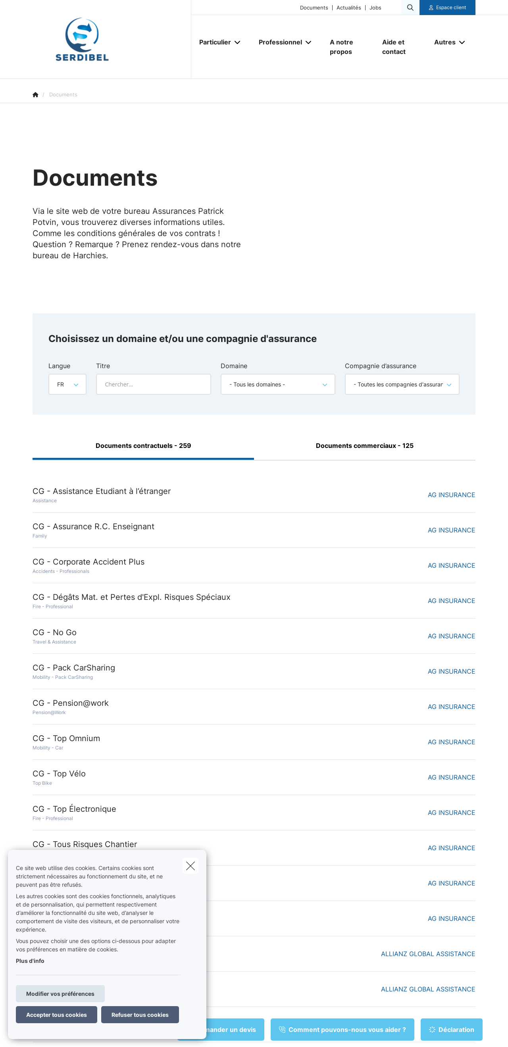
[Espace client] (447, 7)
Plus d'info (30, 960)
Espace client (451, 7)
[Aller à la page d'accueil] (112, 39)
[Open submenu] (238, 42)
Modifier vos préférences (60, 993)
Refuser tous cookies (140, 1014)
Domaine (234, 366)
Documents (314, 7)
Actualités (349, 7)
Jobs (375, 7)
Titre (103, 366)
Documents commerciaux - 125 (365, 446)
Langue (59, 366)
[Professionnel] (277, 42)
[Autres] (442, 42)
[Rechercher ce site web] (410, 7)
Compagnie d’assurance (380, 366)
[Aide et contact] (400, 46)
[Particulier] (212, 42)
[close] (190, 866)
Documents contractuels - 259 (143, 446)
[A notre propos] (348, 46)
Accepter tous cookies (56, 1014)
